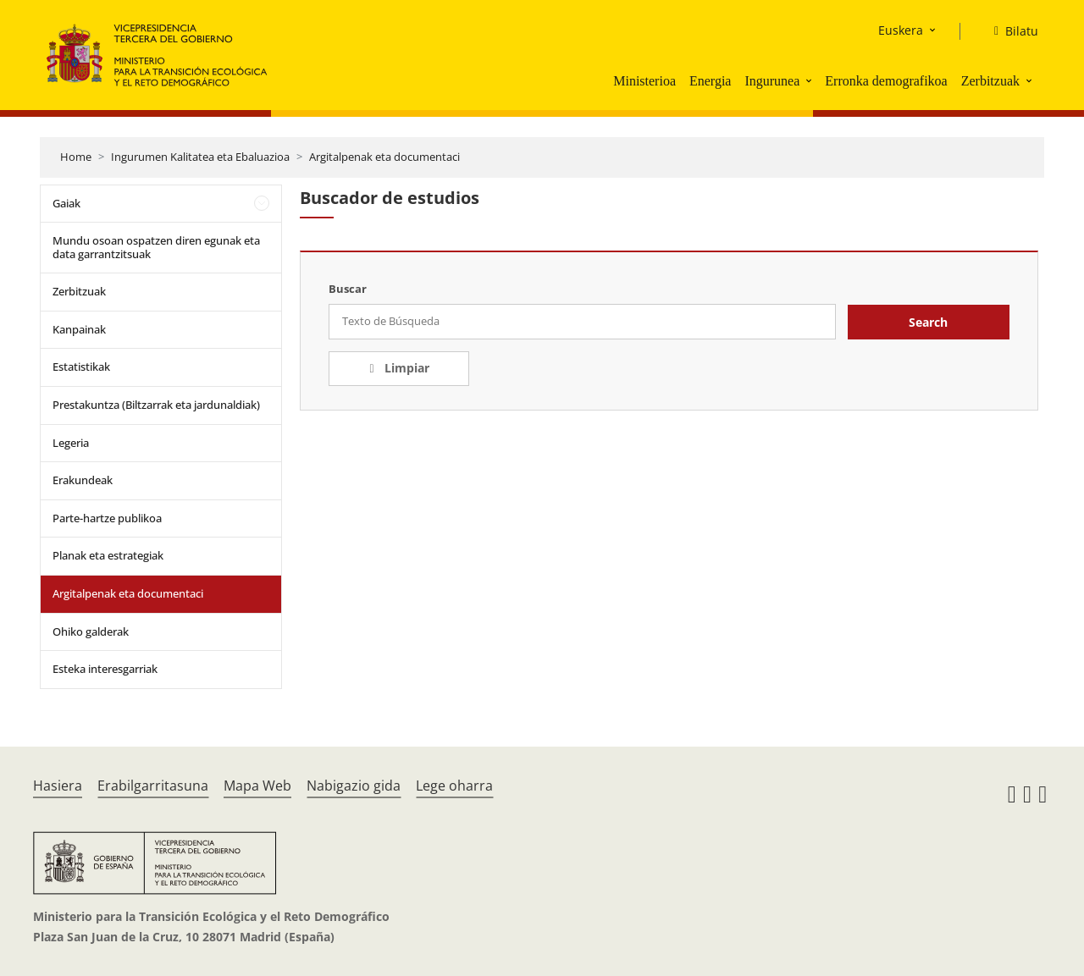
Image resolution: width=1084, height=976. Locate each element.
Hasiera (57, 785)
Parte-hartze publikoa (107, 518)
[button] (810, 80)
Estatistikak (81, 366)
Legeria (71, 442)
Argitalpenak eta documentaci (384, 156)
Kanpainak (79, 329)
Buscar (348, 288)
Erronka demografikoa (886, 81)
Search (928, 322)
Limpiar (405, 368)
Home (75, 156)
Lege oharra (454, 785)
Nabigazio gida (354, 785)
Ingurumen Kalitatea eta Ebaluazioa (200, 156)
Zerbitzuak (990, 81)
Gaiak (66, 203)
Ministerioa (644, 81)
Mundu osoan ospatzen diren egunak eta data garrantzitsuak (156, 247)
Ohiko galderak (91, 631)
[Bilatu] (1009, 31)
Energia (710, 81)
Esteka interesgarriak (105, 668)
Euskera (900, 30)
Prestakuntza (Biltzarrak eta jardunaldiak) (156, 404)
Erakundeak (83, 480)
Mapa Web (257, 785)
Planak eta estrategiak (108, 555)
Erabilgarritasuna (152, 785)
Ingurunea (771, 81)
